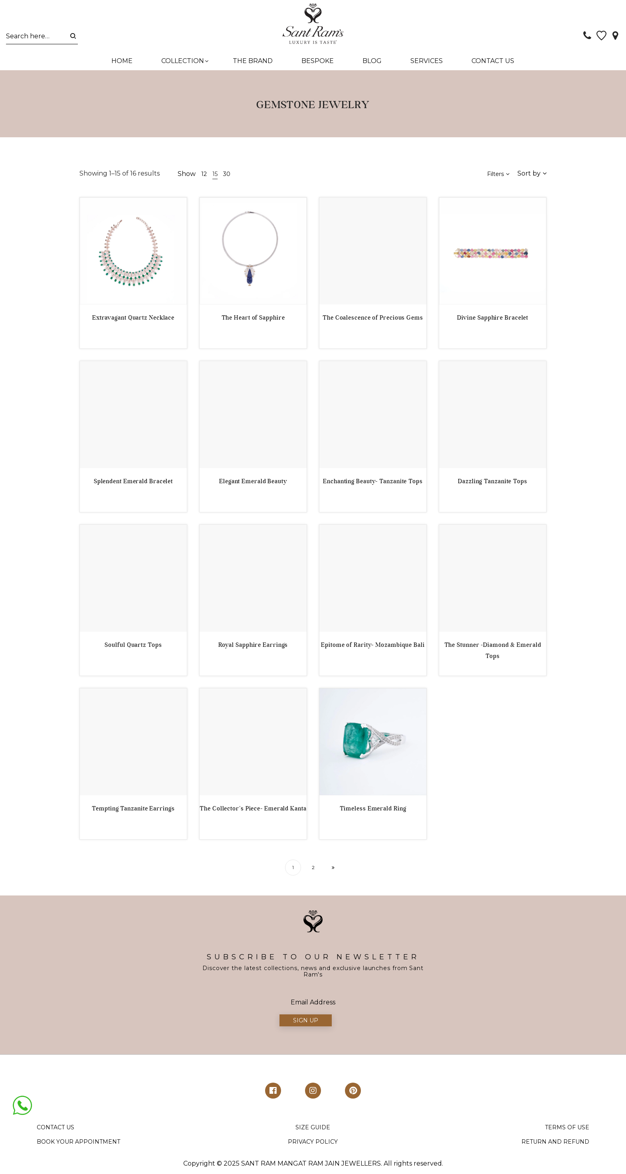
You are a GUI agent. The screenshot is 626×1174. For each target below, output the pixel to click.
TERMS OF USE (567, 1129)
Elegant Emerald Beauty (253, 483)
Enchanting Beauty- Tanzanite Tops (373, 483)
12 (204, 176)
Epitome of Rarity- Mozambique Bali (373, 647)
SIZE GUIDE (312, 1129)
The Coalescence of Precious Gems (373, 320)
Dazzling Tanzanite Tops (492, 483)
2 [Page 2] (313, 869)
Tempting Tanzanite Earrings (133, 810)
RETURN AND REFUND (555, 1143)
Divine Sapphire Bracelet (493, 320)
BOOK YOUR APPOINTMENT (78, 1143)
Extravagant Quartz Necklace (133, 320)
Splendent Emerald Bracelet (133, 483)
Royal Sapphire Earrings (253, 647)
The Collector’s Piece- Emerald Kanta (253, 810)
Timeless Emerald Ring (373, 810)
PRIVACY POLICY (313, 1143)
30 (226, 176)
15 (215, 176)
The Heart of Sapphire (253, 320)
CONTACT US (55, 1129)
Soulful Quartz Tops (133, 647)
